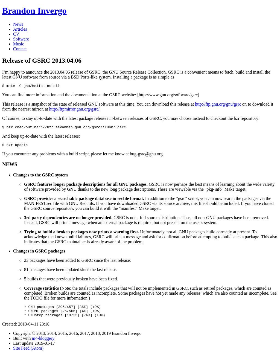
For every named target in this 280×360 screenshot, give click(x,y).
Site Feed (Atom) (28, 353)
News (18, 24)
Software (21, 39)
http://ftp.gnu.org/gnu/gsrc (218, 105)
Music (18, 44)
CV (16, 34)
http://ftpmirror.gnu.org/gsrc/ (74, 110)
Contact (20, 49)
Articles (20, 29)
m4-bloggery (43, 343)
